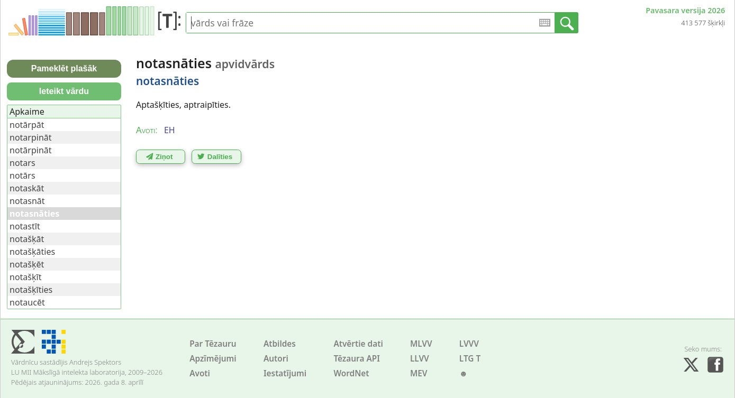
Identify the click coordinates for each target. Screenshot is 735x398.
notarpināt (31, 137)
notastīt (25, 226)
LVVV (469, 343)
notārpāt (27, 125)
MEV (419, 373)
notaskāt (27, 188)
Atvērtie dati (358, 343)
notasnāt (27, 201)
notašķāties (32, 251)
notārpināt (31, 150)
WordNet (351, 373)
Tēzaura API (356, 358)
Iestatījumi (285, 373)
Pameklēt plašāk (64, 68)
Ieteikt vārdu (64, 91)
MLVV (421, 343)
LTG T (469, 358)
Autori (276, 358)
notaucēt (27, 302)
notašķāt (27, 239)
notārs (22, 175)
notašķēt (27, 264)
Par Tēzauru (212, 343)
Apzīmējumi (213, 358)
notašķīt (25, 277)
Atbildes (280, 343)
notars (22, 163)
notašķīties (31, 289)
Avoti (199, 373)
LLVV (419, 358)
